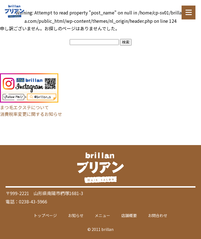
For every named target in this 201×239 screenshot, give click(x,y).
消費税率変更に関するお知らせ (31, 114)
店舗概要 (129, 215)
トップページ (45, 215)
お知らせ (76, 215)
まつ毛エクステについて (24, 107)
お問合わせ (157, 215)
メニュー (102, 215)
